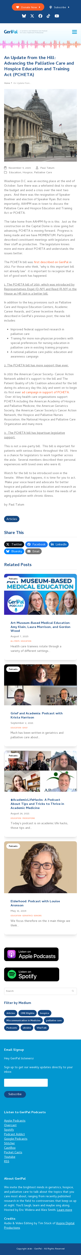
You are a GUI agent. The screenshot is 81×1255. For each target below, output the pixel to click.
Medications (28, 818)
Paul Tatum (47, 168)
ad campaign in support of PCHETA (45, 392)
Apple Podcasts (14, 1121)
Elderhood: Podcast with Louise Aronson (35, 903)
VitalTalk (42, 1028)
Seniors (37, 916)
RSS (6, 1161)
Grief (25, 728)
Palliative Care (43, 172)
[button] (74, 32)
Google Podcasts (15, 1139)
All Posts (15, 641)
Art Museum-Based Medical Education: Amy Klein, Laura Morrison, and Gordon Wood (40, 627)
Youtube (9, 1157)
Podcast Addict (14, 1134)
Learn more (64, 1210)
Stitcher (9, 1143)
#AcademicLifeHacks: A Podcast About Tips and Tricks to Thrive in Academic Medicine (37, 804)
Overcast (10, 1125)
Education (15, 172)
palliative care (54, 1021)
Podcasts (13, 579)
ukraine (27, 1028)
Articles (11, 519)
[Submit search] (73, 991)
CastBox (10, 1148)
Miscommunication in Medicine (23, 1021)
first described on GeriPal (51, 262)
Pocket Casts (13, 1152)
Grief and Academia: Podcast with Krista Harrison (37, 715)
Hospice (28, 172)
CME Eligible (27, 1013)
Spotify (9, 1130)
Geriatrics (27, 916)
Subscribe (59, 7)
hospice (44, 1013)
